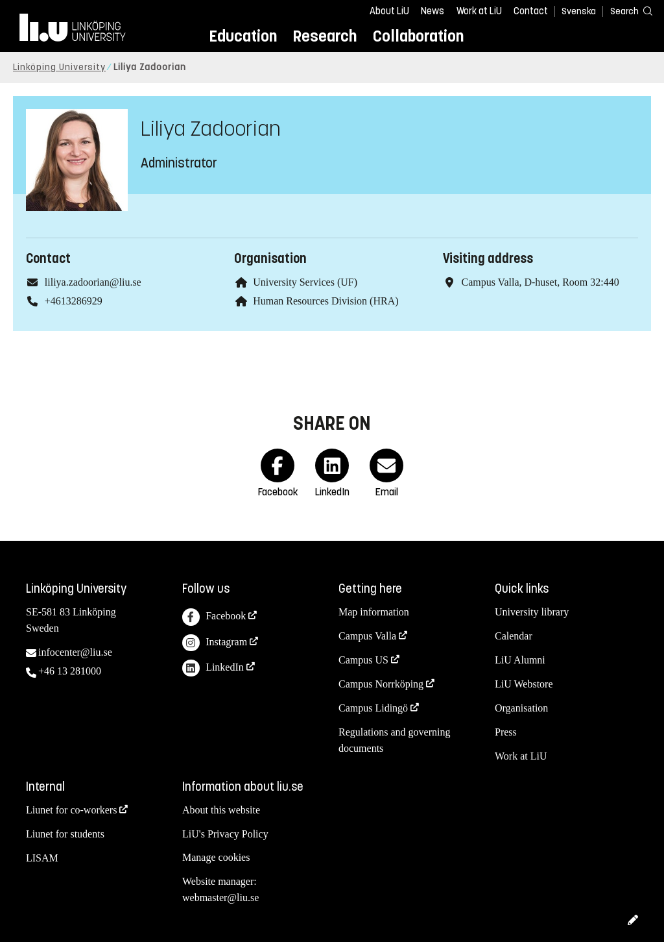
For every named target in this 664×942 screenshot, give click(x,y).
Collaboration (418, 36)
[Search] (625, 10)
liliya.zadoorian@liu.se (93, 282)
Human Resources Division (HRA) (325, 300)
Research (324, 36)
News (432, 11)
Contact (531, 11)
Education (243, 36)
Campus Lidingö (373, 707)
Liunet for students (65, 833)
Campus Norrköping (380, 683)
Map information (373, 611)
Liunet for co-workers (71, 809)
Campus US (363, 659)
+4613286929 (73, 300)
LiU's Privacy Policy (225, 833)
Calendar (513, 635)
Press (506, 731)
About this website (221, 809)
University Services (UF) (305, 282)
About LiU (389, 11)
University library (532, 611)
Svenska (579, 11)
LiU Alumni (520, 659)
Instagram (214, 643)
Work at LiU (479, 11)
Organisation (521, 707)
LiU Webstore (524, 683)
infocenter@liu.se (75, 652)
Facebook (214, 617)
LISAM (42, 857)
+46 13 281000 (69, 670)
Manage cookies (216, 857)
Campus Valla (367, 635)
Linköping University (59, 67)
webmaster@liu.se (220, 897)
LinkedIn (213, 668)
